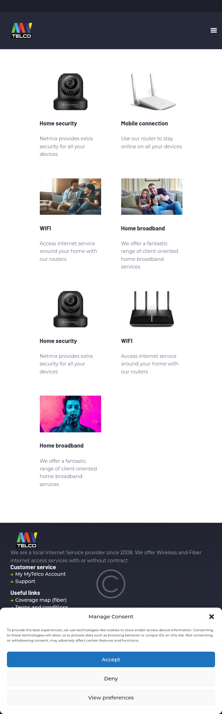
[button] (211, 616)
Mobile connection (144, 123)
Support (25, 581)
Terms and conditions (41, 607)
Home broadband (143, 227)
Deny (111, 678)
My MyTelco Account (40, 574)
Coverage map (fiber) (41, 600)
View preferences (111, 697)
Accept (111, 659)
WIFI (45, 227)
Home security (58, 123)
